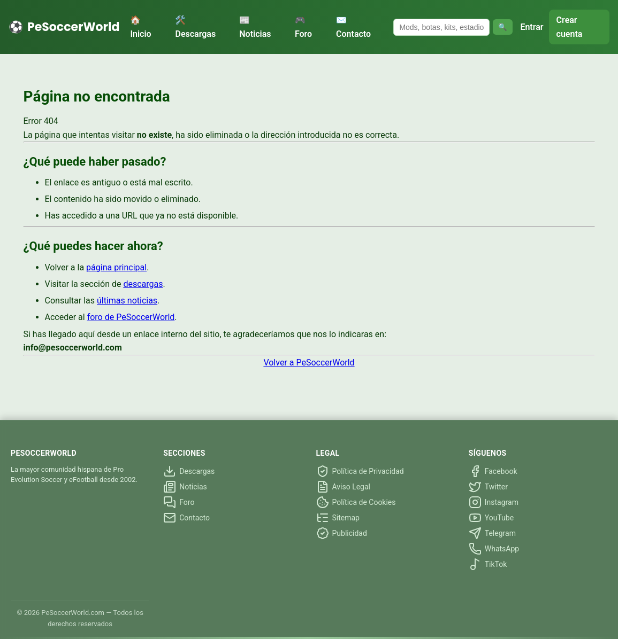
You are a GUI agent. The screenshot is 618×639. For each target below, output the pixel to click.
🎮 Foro (303, 27)
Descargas (189, 471)
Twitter (488, 486)
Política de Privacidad (360, 471)
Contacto (186, 517)
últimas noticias (127, 300)
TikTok (488, 564)
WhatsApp (494, 548)
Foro (178, 502)
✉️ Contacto (353, 27)
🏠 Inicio (140, 27)
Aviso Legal (343, 486)
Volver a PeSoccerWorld (308, 362)
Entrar (531, 27)
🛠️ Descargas (195, 27)
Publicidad (341, 533)
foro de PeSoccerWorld (131, 317)
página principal (116, 267)
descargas (143, 284)
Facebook (493, 471)
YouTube (491, 517)
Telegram (492, 533)
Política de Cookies (356, 502)
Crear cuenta (569, 27)
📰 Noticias (255, 27)
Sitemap (338, 517)
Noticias (185, 486)
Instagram (493, 502)
